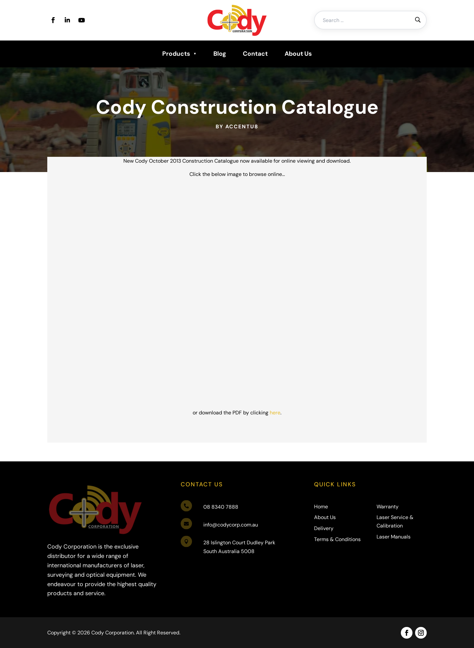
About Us (298, 54)
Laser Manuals (394, 536)
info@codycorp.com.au (230, 524)
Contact (255, 54)
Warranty (388, 506)
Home (321, 506)
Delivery (323, 528)
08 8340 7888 (220, 506)
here (259, 366)
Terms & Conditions (337, 539)
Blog (219, 54)
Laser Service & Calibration (395, 521)
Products (176, 54)
